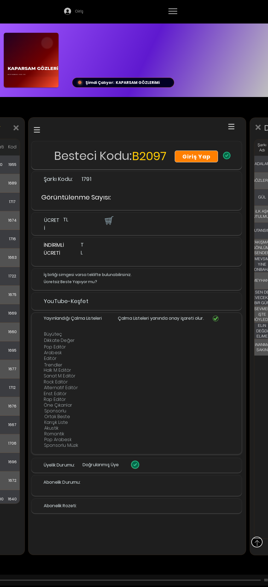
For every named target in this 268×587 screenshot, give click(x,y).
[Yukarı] (257, 542)
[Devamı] (204, 11)
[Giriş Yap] (196, 156)
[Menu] (172, 11)
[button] (108, 220)
